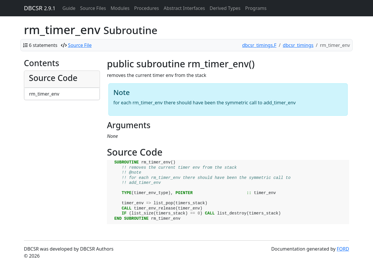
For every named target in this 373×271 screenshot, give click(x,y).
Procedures (146, 8)
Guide (68, 8)
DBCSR (39, 8)
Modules (120, 8)
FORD (343, 249)
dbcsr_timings (298, 45)
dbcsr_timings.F (259, 45)
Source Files (93, 8)
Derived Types (225, 8)
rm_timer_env (44, 94)
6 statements (43, 45)
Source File (80, 45)
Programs (255, 8)
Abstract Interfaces (184, 8)
